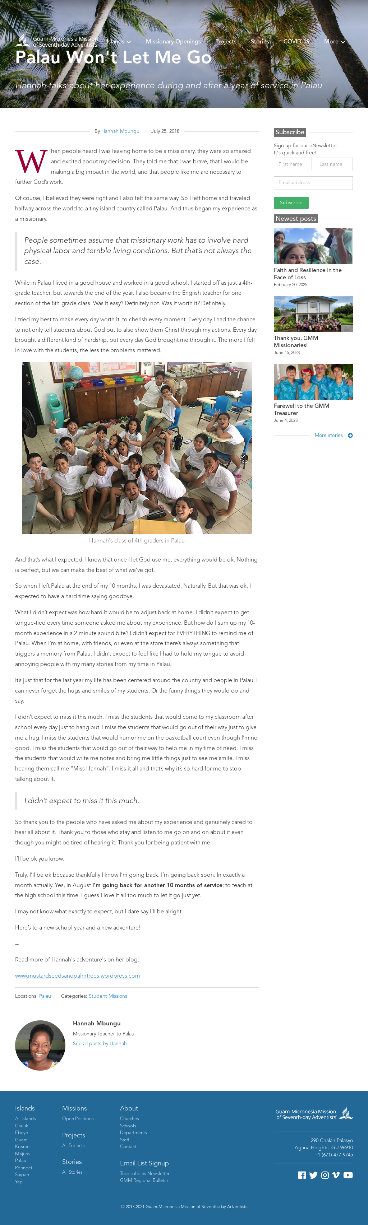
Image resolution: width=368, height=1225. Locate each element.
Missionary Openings (173, 42)
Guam (21, 1140)
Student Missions (108, 996)
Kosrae (22, 1147)
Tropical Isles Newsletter (144, 1174)
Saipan (22, 1175)
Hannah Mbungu (120, 131)
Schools (128, 1126)
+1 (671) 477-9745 (333, 1155)
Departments (133, 1133)
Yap (19, 1182)
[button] (119, 42)
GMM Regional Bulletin (144, 1180)
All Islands (25, 1119)
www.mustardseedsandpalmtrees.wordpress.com (77, 976)
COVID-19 (297, 42)
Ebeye (21, 1133)
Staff (124, 1140)
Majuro (22, 1154)
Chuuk (21, 1126)
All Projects (73, 1146)
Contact (128, 1147)
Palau (45, 996)
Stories (260, 42)
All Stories (72, 1172)
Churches (129, 1119)
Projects (225, 42)
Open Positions (78, 1119)
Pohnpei (23, 1168)
